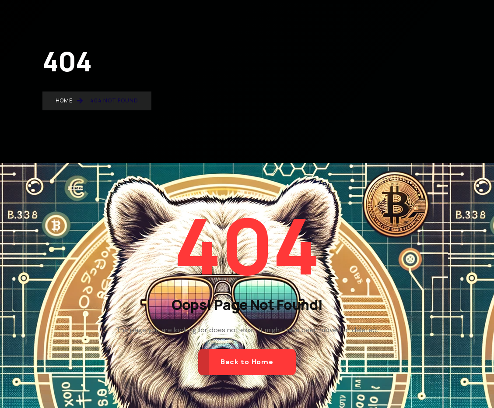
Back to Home (247, 361)
